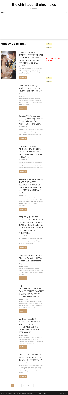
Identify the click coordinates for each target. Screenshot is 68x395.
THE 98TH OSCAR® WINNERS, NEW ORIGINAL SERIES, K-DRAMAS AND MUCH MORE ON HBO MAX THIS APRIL (30, 151)
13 (28, 385)
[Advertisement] (34, 27)
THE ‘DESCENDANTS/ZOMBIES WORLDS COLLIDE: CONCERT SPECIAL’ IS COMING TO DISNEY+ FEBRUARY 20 (31, 291)
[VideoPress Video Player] (55, 68)
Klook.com (49, 44)
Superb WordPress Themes (38, 393)
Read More (23, 77)
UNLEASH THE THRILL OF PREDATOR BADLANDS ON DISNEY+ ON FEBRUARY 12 (30, 357)
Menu (2, 13)
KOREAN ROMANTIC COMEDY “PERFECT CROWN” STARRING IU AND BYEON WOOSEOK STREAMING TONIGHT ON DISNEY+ (31, 57)
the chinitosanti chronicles (34, 4)
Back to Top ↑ (63, 393)
